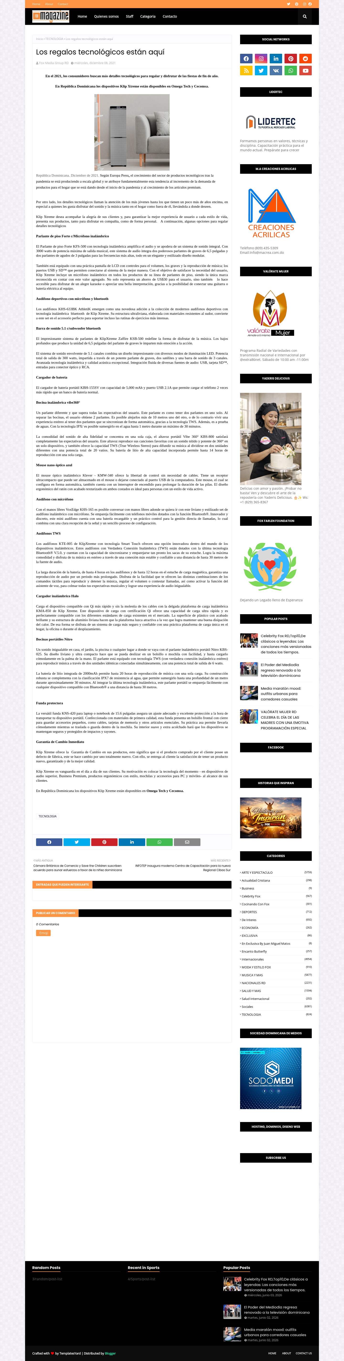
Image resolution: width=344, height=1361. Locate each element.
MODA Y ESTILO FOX (277, 967)
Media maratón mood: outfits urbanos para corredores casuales (281, 694)
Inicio (39, 39)
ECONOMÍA (277, 928)
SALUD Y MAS (277, 991)
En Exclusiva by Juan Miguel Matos (277, 943)
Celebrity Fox (277, 896)
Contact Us (304, 1353)
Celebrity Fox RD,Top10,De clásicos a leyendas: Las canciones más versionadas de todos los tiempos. (286, 644)
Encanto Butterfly (277, 951)
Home (36, 4)
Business (277, 888)
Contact (63, 4)
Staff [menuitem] (129, 16)
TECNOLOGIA (54, 39)
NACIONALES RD (277, 983)
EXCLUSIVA (277, 935)
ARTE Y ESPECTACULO (277, 872)
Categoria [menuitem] (148, 16)
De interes (277, 920)
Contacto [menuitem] (170, 16)
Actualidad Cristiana (277, 880)
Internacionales (277, 959)
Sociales (277, 1006)
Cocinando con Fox (277, 904)
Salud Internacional (277, 999)
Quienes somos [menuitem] (106, 16)
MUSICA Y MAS (277, 975)
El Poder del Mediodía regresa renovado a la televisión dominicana (281, 670)
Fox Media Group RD (54, 63)
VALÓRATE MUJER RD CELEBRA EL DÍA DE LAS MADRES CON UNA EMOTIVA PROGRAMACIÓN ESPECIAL (285, 720)
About (49, 4)
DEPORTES (277, 912)
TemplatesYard (70, 1353)
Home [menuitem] (82, 16)
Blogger (110, 1353)
